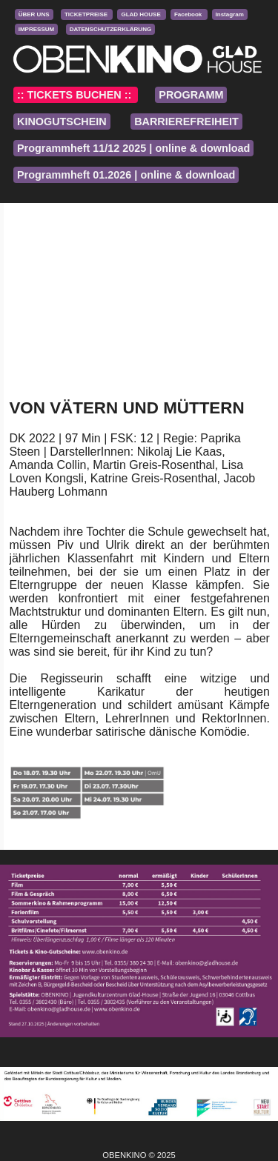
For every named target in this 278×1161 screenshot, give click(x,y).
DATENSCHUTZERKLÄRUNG (111, 29)
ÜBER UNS (34, 14)
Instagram (230, 14)
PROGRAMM (191, 95)
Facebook (189, 14)
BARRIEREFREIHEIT (186, 121)
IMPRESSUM (36, 29)
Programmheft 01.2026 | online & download (126, 175)
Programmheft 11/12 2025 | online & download (133, 148)
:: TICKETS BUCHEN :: (75, 95)
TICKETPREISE (86, 14)
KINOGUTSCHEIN (62, 121)
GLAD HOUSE (141, 14)
